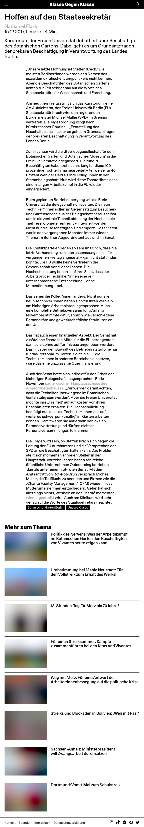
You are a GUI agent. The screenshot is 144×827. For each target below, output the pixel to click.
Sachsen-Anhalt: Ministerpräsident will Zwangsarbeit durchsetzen (83, 751)
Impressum (42, 822)
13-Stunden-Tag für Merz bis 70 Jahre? (85, 605)
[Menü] (6, 4)
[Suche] (137, 4)
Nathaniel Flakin (22, 26)
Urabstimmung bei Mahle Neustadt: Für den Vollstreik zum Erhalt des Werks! (87, 572)
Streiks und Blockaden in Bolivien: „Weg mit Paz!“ (95, 713)
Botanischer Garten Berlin (45, 507)
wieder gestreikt (40, 497)
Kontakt (10, 822)
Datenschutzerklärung (69, 822)
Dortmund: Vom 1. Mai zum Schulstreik (86, 784)
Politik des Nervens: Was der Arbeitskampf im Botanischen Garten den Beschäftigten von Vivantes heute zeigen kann (89, 538)
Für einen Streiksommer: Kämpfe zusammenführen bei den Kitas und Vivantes (91, 643)
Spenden (25, 822)
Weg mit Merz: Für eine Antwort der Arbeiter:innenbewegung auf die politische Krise (95, 679)
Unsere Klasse (78, 507)
